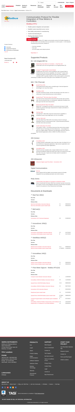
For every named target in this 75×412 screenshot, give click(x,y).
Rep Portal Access (49, 374)
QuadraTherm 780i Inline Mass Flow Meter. (46, 97)
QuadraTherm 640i (40, 85)
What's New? (13, 384)
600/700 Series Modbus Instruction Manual (41, 246)
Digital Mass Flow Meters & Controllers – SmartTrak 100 (49, 63)
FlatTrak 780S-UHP (40, 118)
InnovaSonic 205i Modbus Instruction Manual (41, 232)
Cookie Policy (31, 9)
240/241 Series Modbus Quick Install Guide (41, 264)
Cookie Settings (49, 16)
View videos (6, 21)
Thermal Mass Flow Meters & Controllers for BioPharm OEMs (50, 181)
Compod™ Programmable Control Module (46, 70)
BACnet (38, 171)
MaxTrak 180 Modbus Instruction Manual (40, 204)
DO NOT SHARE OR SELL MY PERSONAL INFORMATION (17, 399)
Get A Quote (69, 6)
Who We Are (5, 384)
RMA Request (48, 344)
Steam (31, 350)
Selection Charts (34, 363)
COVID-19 (47, 371)
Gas (31, 345)
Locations (9, 352)
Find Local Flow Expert (66, 357)
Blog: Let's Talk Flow (23, 384)
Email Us (9, 62)
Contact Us (47, 350)
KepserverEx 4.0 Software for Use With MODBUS (42, 303)
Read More (34, 52)
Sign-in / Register (70, 2)
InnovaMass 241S (40, 141)
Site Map (57, 384)
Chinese (4, 375)
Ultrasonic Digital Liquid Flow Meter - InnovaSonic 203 (49, 162)
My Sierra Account (49, 356)
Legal (46, 369)
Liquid (31, 347)
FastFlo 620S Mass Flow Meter (43, 125)
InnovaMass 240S (40, 148)
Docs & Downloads (49, 347)
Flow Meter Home (5, 10)
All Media (44, 384)
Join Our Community (35, 384)
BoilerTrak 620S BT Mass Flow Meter (45, 104)
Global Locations (64, 359)
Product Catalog (34, 353)
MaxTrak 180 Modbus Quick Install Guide (40, 205)
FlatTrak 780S (39, 112)
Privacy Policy (42, 9)
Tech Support (48, 353)
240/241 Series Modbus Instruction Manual (41, 262)
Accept (57, 16)
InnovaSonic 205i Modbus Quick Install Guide (41, 234)
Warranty (32, 370)
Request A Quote (64, 351)
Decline (63, 16)
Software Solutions (34, 360)
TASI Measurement (39, 393)
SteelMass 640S (40, 91)
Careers (51, 384)
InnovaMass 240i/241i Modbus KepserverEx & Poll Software (45, 301)
